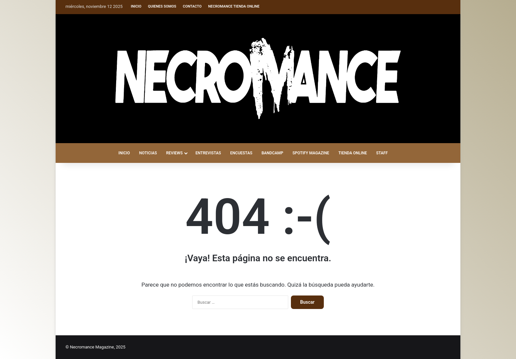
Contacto (192, 6)
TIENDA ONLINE (352, 153)
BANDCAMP (272, 153)
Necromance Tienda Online (234, 6)
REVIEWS (174, 153)
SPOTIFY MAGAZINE (311, 153)
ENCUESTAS (241, 153)
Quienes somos (162, 6)
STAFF (382, 153)
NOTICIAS (148, 153)
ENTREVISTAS (208, 153)
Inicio (136, 6)
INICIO (124, 153)
